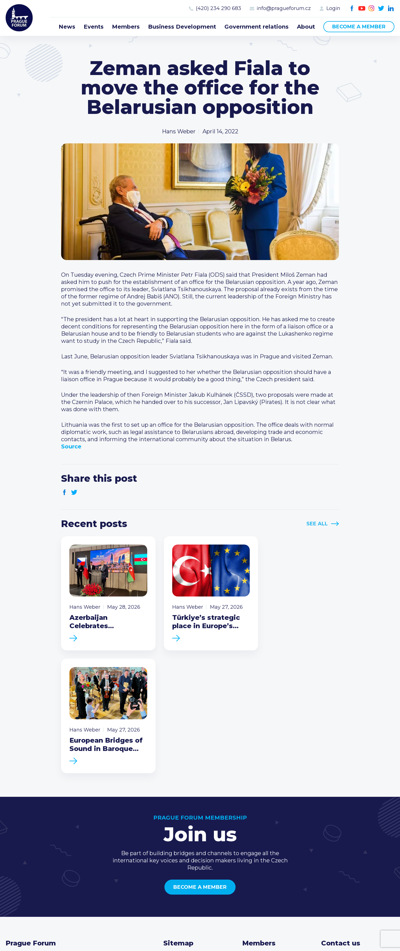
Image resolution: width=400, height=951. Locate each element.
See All (317, 524)
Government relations (256, 26)
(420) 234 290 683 (218, 8)
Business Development (182, 26)
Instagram (371, 8)
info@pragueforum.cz (284, 8)
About (306, 26)
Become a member (359, 27)
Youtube (361, 8)
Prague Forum (19, 18)
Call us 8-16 (336, 837)
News (67, 26)
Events (94, 26)
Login (333, 8)
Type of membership (271, 846)
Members (126, 26)
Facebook (352, 8)
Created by (200, 940)
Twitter (381, 8)
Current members (267, 837)
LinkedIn (391, 8)
